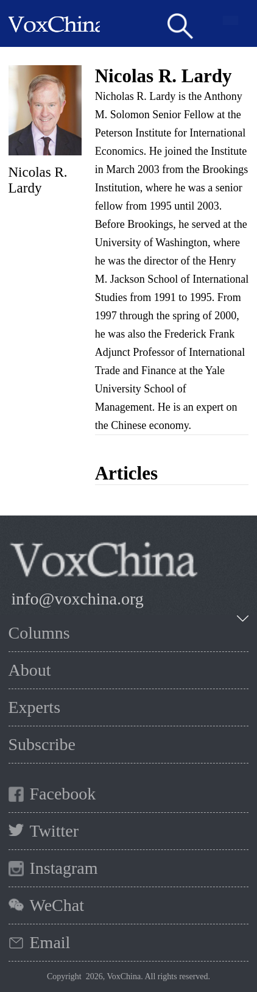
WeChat (57, 905)
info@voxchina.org (78, 598)
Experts (35, 707)
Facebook (63, 793)
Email (50, 942)
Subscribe (42, 744)
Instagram (64, 868)
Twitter (54, 830)
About (30, 670)
